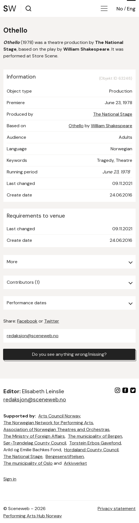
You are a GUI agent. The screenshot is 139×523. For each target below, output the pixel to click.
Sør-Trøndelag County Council (34, 443)
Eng (131, 8)
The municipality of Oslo (28, 463)
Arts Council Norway (59, 416)
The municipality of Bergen (95, 436)
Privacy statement (117, 508)
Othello (76, 126)
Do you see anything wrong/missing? (69, 354)
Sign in (9, 479)
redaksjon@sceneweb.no (33, 336)
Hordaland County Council (91, 450)
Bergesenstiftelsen (65, 456)
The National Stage (112, 114)
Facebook (27, 321)
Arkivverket (75, 463)
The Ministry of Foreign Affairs (34, 436)
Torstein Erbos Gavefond (95, 443)
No (119, 8)
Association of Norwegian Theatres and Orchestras (56, 429)
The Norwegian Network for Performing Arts (48, 423)
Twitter (51, 321)
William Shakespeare (111, 126)
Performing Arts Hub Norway (32, 516)
